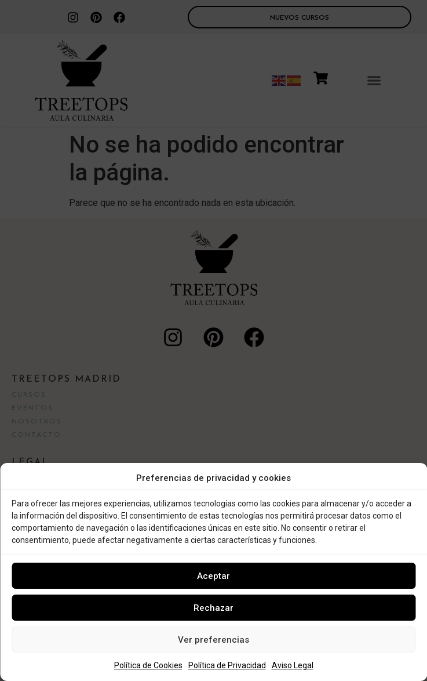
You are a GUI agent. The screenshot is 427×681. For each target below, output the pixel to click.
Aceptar (213, 576)
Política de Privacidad (227, 665)
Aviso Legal (292, 665)
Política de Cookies (148, 665)
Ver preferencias (213, 640)
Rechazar (213, 608)
